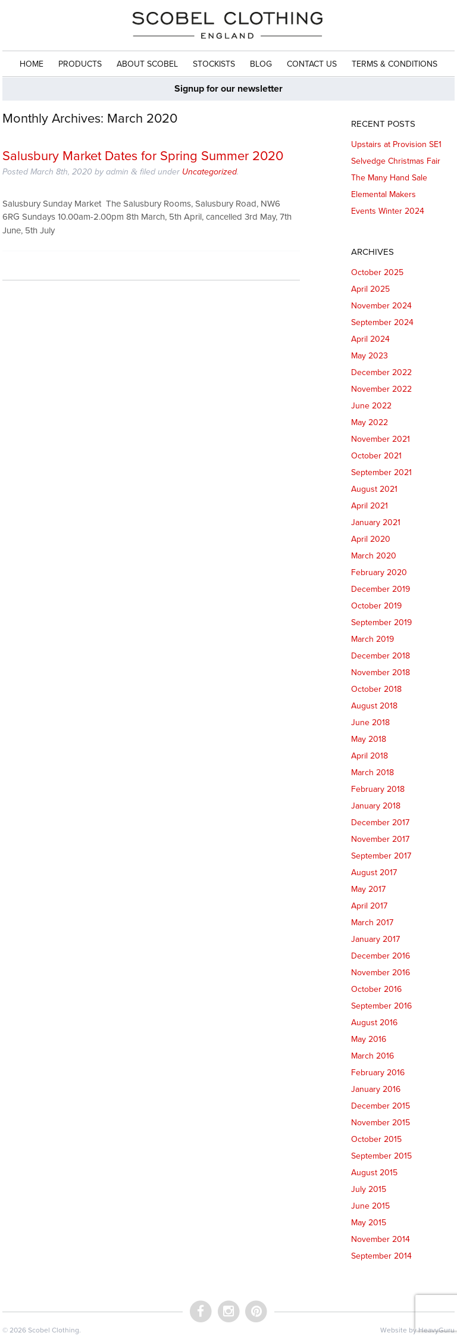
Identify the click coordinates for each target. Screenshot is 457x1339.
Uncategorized (209, 172)
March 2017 (372, 922)
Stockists (214, 64)
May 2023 (369, 356)
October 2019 (376, 606)
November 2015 (380, 1123)
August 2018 (374, 706)
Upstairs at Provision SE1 (396, 144)
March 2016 (372, 1056)
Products (80, 64)
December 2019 (380, 589)
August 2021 (374, 489)
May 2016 (368, 1039)
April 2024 (370, 339)
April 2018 (369, 756)
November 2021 (380, 439)
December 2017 (380, 822)
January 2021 (375, 522)
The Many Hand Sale (389, 178)
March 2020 (373, 556)
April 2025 (370, 289)
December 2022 (381, 372)
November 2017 (380, 839)
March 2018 (372, 772)
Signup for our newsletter (228, 89)
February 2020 (379, 572)
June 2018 (370, 722)
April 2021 (369, 506)
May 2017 (368, 889)
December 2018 (380, 656)
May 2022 (369, 422)
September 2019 (381, 622)
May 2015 (368, 1223)
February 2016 (378, 1073)
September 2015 (381, 1156)
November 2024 (381, 306)
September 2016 (381, 1006)
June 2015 (370, 1206)
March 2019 (372, 639)
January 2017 (375, 939)
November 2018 (380, 672)
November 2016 (380, 972)
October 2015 (376, 1139)
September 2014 (381, 1256)
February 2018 (378, 789)
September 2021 (381, 472)
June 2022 (371, 406)
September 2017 (381, 856)
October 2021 (376, 456)
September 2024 (382, 322)
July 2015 (368, 1189)
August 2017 (374, 872)
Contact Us (312, 64)
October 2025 (377, 272)
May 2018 (368, 739)
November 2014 (380, 1239)
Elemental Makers (383, 194)
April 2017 (369, 906)
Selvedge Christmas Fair (395, 161)
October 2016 (376, 989)
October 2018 (376, 689)
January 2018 (375, 806)
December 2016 (380, 956)
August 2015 (374, 1173)
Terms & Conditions (394, 64)
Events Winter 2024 (387, 211)
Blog (261, 64)
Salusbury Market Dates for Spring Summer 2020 (142, 156)
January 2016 (375, 1089)
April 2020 (370, 539)
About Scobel (147, 64)
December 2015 (380, 1106)
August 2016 (374, 1022)
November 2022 (381, 389)
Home (31, 64)
